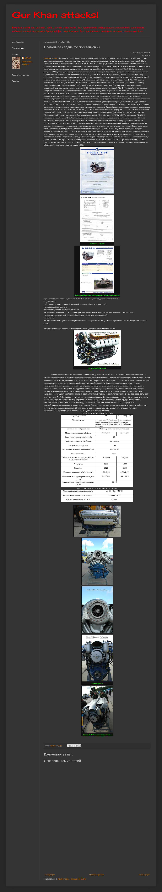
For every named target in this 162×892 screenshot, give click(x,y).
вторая (54, 58)
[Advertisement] (97, 849)
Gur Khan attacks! (55, 14)
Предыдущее (144, 875)
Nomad (28, 58)
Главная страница (96, 875)
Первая (47, 58)
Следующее (50, 875)
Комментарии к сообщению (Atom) (72, 879)
